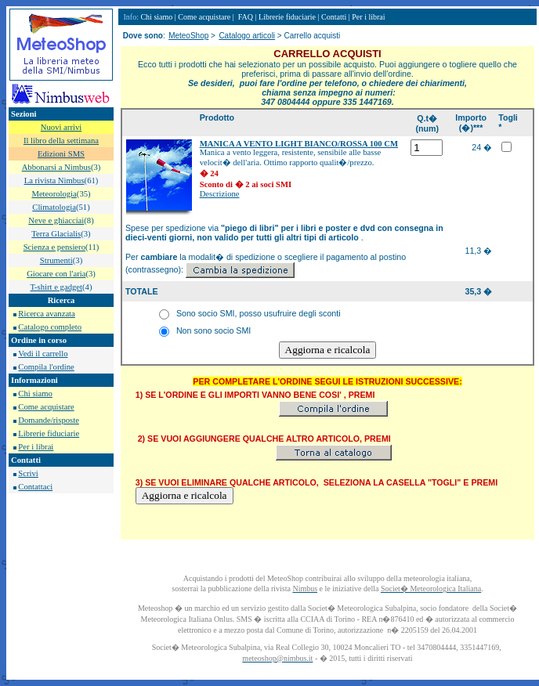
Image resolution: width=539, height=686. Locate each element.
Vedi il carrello (42, 353)
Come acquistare (46, 407)
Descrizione (220, 194)
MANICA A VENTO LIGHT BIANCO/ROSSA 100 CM (299, 143)
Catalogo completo (49, 327)
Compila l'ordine (46, 367)
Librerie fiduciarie (48, 433)
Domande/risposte (48, 420)
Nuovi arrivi (61, 127)
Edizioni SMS (61, 154)
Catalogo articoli (247, 35)
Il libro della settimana (61, 140)
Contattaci (35, 486)
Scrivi (28, 473)
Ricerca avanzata (46, 313)
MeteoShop (188, 35)
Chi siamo (35, 393)
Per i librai (35, 446)
